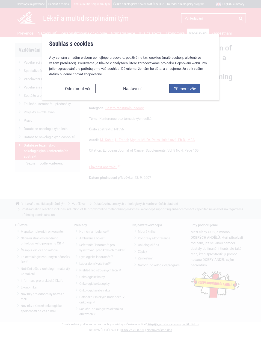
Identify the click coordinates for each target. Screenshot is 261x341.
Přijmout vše (185, 88)
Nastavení (132, 88)
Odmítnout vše (78, 88)
